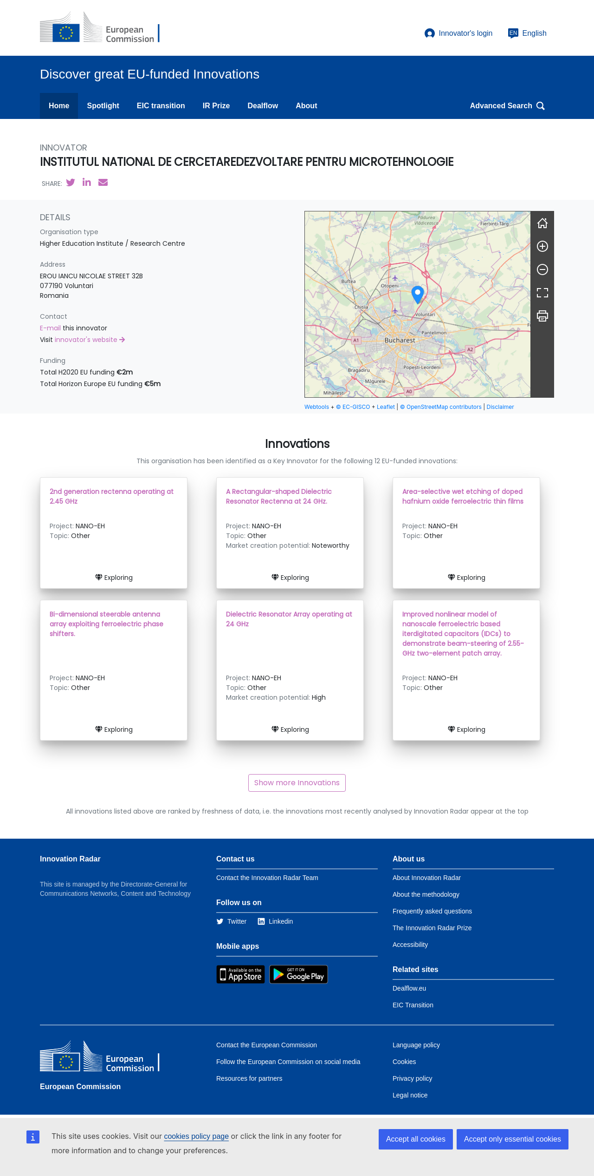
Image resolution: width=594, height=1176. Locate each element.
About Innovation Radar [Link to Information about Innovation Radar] (427, 877)
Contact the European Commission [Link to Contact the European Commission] (266, 1045)
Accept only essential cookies (512, 1139)
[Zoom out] (542, 269)
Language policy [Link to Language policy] (416, 1045)
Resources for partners (249, 1078)
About (306, 106)
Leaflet (386, 406)
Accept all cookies (416, 1139)
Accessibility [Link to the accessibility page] (410, 944)
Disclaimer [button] (500, 406)
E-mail (51, 328)
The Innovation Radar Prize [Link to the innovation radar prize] (432, 928)
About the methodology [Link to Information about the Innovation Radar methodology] (426, 894)
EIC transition (161, 106)
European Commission (80, 1087)
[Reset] (542, 223)
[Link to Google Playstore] (298, 974)
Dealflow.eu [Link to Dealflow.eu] (409, 988)
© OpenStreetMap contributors (441, 406)
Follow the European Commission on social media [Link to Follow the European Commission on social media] (288, 1061)
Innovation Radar (70, 859)
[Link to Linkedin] (275, 921)
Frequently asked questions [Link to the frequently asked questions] (432, 911)
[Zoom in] (542, 246)
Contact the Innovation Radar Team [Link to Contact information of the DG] (267, 877)
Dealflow (262, 106)
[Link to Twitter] (231, 921)
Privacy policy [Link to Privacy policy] (413, 1078)
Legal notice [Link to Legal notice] (410, 1095)
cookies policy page (196, 1136)
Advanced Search (507, 106)
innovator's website (90, 339)
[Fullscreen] (542, 292)
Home (59, 106)
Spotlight (103, 106)
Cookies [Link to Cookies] (404, 1061)
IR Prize (216, 106)
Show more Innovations (297, 782)
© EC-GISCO (353, 406)
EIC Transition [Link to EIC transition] (413, 1005)
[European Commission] (107, 28)
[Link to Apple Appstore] (240, 974)
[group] (417, 304)
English (527, 33)
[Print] (542, 316)
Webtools (316, 406)
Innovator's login (458, 33)
